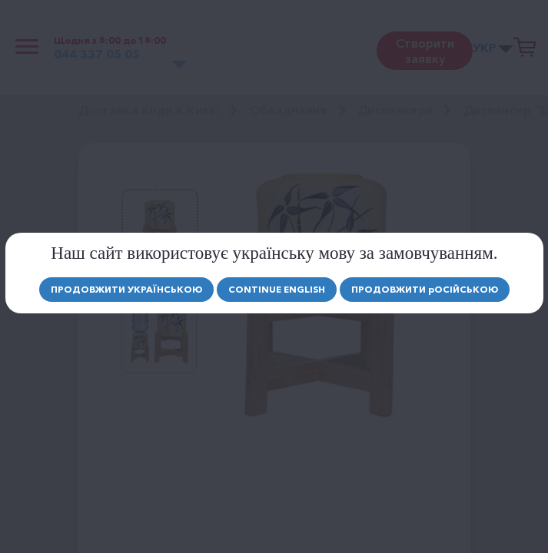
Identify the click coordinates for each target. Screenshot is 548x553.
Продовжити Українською (126, 289)
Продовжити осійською (424, 289)
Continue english (276, 289)
